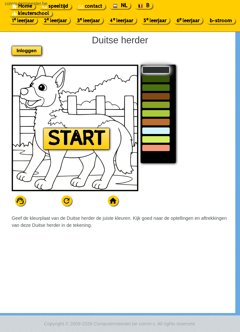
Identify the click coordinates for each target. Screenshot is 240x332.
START (76, 138)
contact (90, 6)
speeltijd (55, 6)
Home (22, 6)
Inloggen (27, 50)
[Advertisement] (208, 135)
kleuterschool (30, 14)
